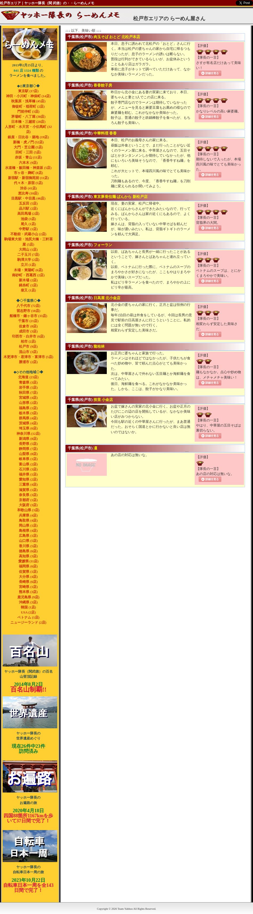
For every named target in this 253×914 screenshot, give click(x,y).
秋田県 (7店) (28, 393)
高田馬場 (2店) (28, 214)
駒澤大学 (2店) (28, 260)
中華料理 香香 (105, 133)
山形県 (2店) (28, 403)
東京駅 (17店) (28, 91)
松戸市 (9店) (28, 346)
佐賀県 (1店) (28, 572)
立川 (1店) (28, 265)
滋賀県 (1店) (28, 490)
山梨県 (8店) (28, 454)
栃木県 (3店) (28, 413)
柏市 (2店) (28, 341)
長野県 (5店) (28, 444)
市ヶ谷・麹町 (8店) (28, 173)
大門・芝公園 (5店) (28, 147)
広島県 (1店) (28, 536)
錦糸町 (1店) (28, 285)
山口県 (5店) (28, 541)
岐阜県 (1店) (28, 459)
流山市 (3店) (28, 352)
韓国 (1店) (28, 607)
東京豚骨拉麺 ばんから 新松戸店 (120, 196)
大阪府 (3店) (28, 505)
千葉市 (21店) (28, 321)
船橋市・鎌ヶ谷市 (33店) (28, 316)
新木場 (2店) (28, 280)
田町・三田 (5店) (28, 152)
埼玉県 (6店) (28, 428)
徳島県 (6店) (28, 551)
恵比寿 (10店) (28, 193)
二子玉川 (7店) (28, 255)
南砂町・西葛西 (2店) (28, 275)
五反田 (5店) (28, 203)
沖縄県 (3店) (28, 602)
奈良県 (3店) (28, 495)
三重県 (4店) (28, 484)
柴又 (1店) (28, 290)
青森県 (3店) (28, 382)
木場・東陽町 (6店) (28, 270)
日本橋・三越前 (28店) (28, 122)
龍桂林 (99, 346)
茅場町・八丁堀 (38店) (28, 117)
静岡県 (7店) (28, 449)
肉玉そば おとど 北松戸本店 (116, 37)
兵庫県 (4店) (28, 515)
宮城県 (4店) (28, 398)
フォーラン (102, 245)
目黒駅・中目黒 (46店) (28, 198)
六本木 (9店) (28, 163)
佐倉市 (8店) (28, 326)
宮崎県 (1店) (28, 587)
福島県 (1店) (28, 408)
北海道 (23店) (28, 377)
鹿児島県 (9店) (28, 597)
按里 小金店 (103, 399)
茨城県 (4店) (28, 423)
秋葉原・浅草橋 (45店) (28, 101)
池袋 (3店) (28, 219)
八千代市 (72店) (28, 306)
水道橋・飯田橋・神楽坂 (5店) (28, 168)
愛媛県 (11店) (28, 561)
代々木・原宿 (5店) (28, 183)
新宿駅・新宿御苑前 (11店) (28, 178)
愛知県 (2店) (28, 479)
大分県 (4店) (28, 577)
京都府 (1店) (28, 500)
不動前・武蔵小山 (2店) (28, 234)
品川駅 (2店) (28, 208)
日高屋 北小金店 (107, 298)
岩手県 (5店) (28, 387)
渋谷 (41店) (28, 188)
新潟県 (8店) (28, 439)
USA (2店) (28, 612)
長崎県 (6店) (28, 582)
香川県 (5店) (28, 546)
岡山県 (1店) (28, 525)
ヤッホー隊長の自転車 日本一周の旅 (30, 846)
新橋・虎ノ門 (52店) (28, 142)
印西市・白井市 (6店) (28, 336)
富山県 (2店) (28, 464)
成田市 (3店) (28, 331)
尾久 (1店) (28, 224)
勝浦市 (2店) (28, 362)
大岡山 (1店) (28, 249)
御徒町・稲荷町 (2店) (28, 106)
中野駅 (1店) (28, 229)
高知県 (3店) (28, 556)
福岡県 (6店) (28, 566)
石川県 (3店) (28, 469)
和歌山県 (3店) (28, 510)
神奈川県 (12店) (28, 434)
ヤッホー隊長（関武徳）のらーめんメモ (30, 44)
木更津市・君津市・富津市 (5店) (28, 357)
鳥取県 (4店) (28, 520)
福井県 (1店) (28, 474)
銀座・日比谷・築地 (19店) (28, 137)
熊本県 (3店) (28, 592)
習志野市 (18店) (28, 311)
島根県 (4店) (28, 531)
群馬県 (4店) (28, 418)
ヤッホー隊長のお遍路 (30, 777)
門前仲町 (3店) (28, 111)
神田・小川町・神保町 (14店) (28, 96)
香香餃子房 (102, 85)
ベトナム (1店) (28, 617)
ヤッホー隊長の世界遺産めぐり (30, 712)
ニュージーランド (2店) (28, 622)
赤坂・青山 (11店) (28, 157)
